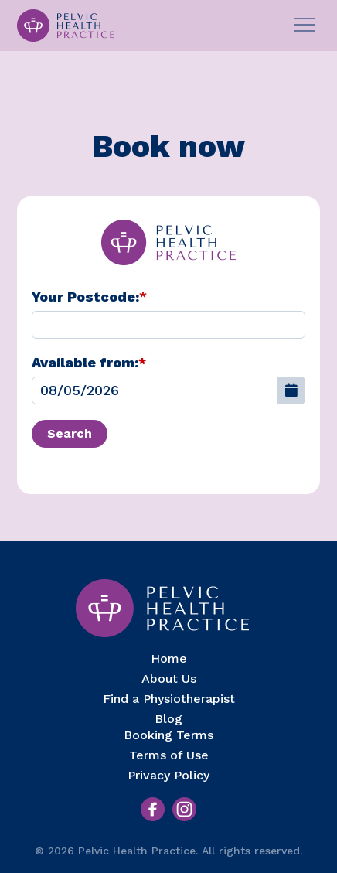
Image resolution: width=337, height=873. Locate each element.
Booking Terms (168, 735)
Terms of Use (169, 755)
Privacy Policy (168, 775)
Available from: (89, 362)
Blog (168, 718)
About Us (168, 678)
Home (169, 658)
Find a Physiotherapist (169, 698)
